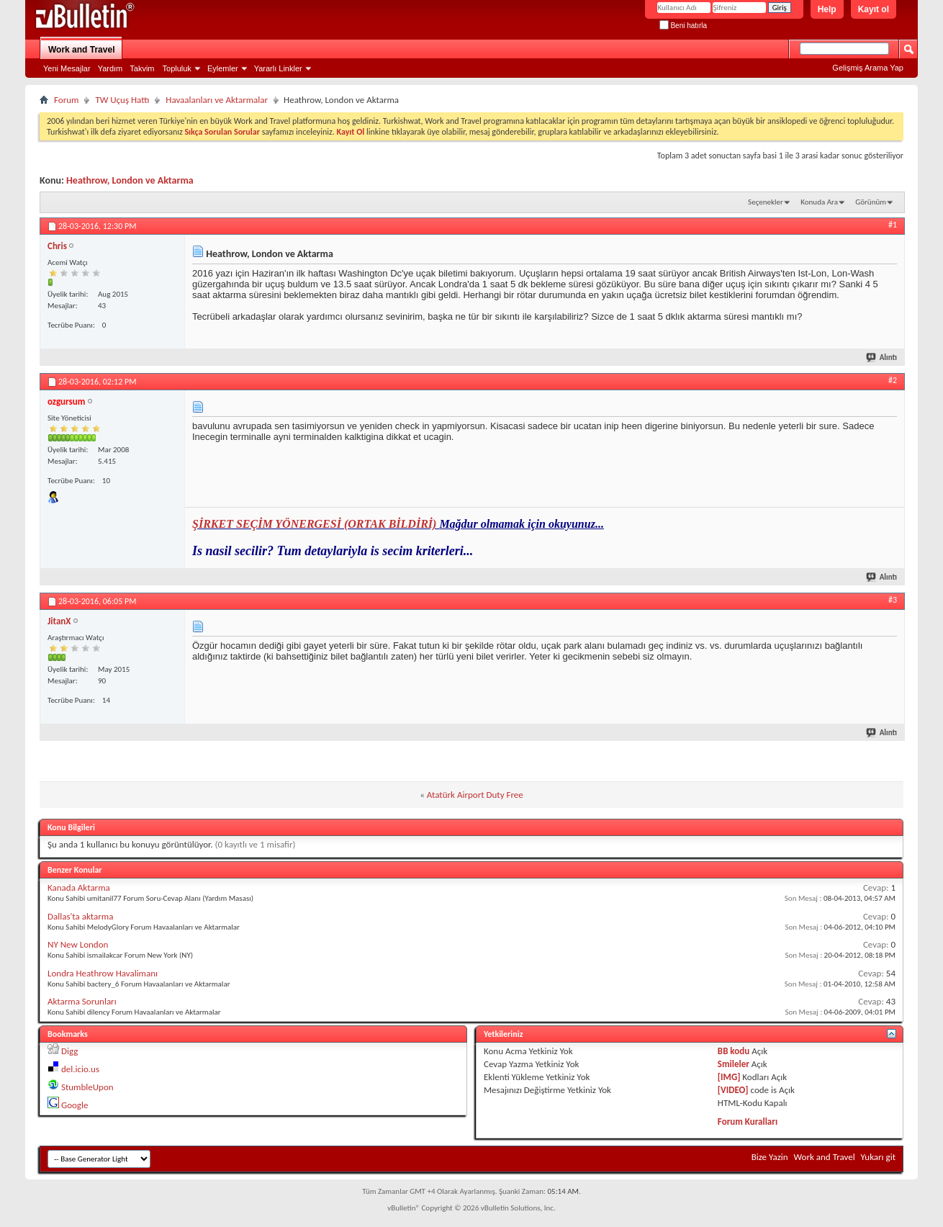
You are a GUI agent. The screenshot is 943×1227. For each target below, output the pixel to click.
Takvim (142, 68)
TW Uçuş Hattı (122, 99)
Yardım (110, 68)
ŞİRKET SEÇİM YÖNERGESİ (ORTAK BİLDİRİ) (315, 524)
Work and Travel (81, 50)
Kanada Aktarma (79, 887)
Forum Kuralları (747, 1121)
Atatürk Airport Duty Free (475, 794)
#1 (892, 225)
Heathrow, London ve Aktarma (130, 180)
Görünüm (870, 202)
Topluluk (177, 68)
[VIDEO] (733, 1089)
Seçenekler (765, 202)
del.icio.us (80, 1069)
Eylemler (222, 68)
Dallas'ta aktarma (80, 916)
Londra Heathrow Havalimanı (103, 973)
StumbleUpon (87, 1087)
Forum (66, 99)
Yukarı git (878, 1156)
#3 (892, 600)
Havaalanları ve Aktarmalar (217, 99)
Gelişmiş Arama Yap (867, 67)
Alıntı (882, 357)
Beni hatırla (683, 26)
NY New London (78, 944)
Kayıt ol (873, 9)
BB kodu (733, 1051)
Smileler (733, 1064)
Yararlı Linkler (278, 68)
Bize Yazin (770, 1156)
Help (827, 9)
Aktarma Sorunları (82, 1001)
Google (74, 1105)
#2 (892, 380)
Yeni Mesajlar (67, 68)
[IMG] (729, 1076)
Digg (69, 1051)
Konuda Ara (819, 202)
